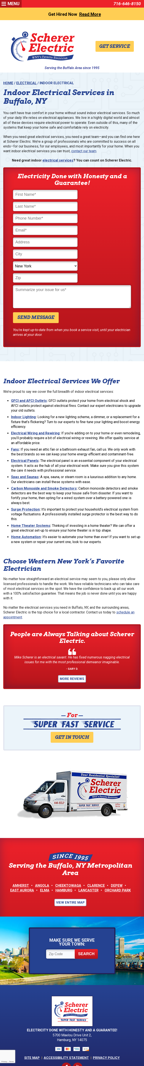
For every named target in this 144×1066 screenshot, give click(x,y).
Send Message (35, 270)
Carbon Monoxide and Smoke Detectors (44, 442)
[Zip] (102, 231)
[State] (42, 231)
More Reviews (72, 634)
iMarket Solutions (50, 1049)
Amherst (21, 841)
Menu (13, 3)
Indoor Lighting (23, 371)
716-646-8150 (127, 3)
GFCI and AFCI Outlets (29, 354)
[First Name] (42, 195)
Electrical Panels (25, 414)
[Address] (42, 219)
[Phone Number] (42, 207)
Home (8, 83)
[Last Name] (102, 195)
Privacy (4, 1062)
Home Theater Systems (30, 480)
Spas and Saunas (25, 431)
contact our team (83, 152)
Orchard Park (118, 846)
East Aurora (22, 846)
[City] (102, 219)
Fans (15, 403)
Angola (42, 841)
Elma (44, 846)
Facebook (66, 1023)
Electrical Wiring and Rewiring (35, 387)
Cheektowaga (68, 841)
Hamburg (63, 846)
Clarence (96, 841)
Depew (117, 841)
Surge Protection (25, 463)
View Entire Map (70, 858)
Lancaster (88, 846)
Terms (11, 1062)
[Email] (102, 207)
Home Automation (26, 491)
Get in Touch (72, 692)
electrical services (57, 161)
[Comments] (72, 249)
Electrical (26, 83)
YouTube (78, 1023)
